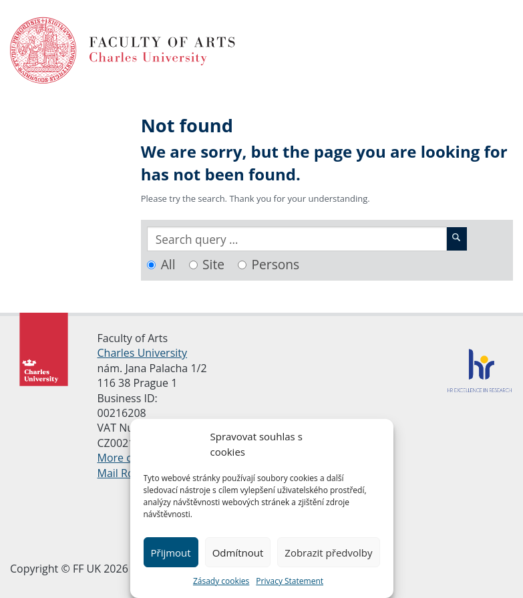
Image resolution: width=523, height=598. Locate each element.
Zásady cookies (221, 581)
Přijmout (170, 552)
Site (213, 264)
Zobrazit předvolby (328, 552)
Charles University (143, 352)
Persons (276, 264)
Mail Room (124, 473)
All (168, 264)
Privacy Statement (289, 581)
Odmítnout (238, 552)
